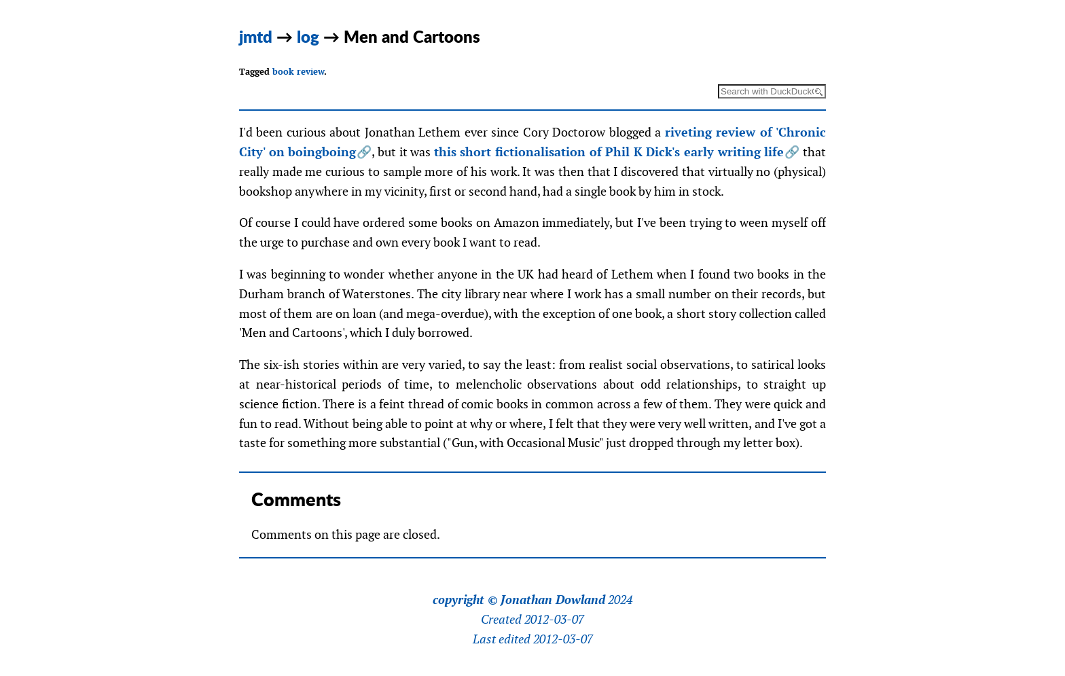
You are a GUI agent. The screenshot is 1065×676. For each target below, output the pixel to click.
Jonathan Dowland (553, 600)
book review (298, 71)
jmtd (255, 36)
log (308, 36)
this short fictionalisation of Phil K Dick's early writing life (609, 152)
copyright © (465, 600)
